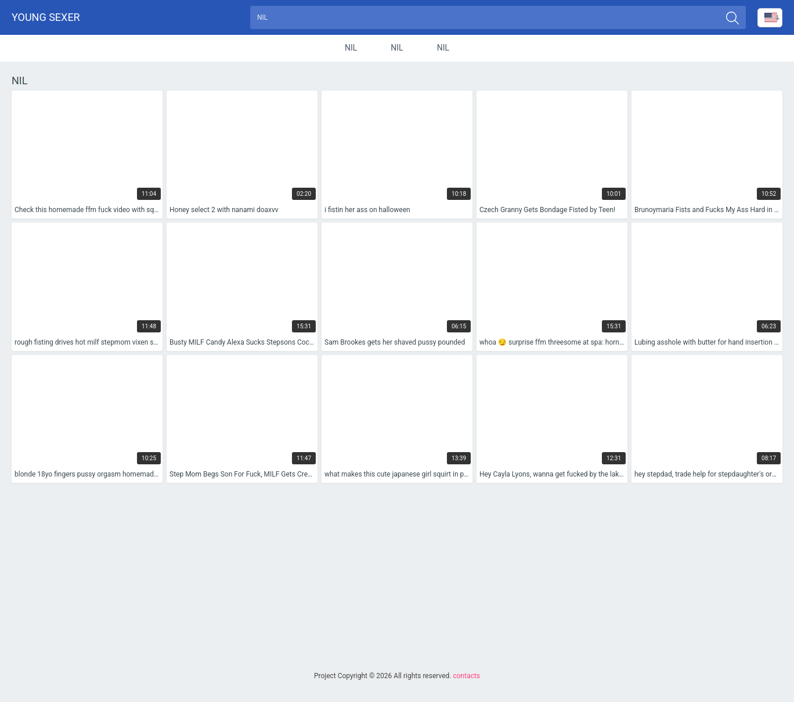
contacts (466, 676)
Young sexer (46, 18)
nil (351, 48)
